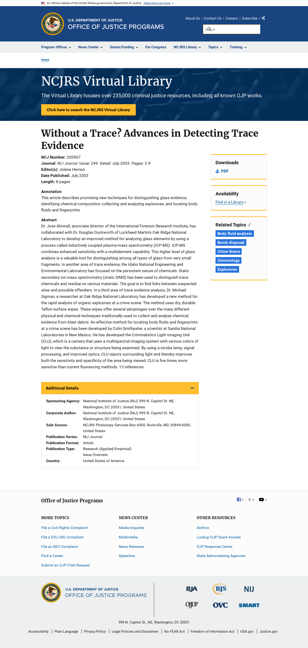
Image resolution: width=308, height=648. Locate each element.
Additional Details (62, 388)
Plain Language (66, 631)
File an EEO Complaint (59, 546)
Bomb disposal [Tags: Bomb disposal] (231, 242)
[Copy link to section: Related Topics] (248, 224)
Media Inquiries (131, 527)
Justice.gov (269, 631)
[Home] (116, 24)
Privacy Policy (95, 631)
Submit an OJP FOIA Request (65, 565)
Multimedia (128, 537)
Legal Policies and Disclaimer (135, 631)
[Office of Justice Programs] (52, 23)
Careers (232, 18)
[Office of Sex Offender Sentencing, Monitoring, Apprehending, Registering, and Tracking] (249, 604)
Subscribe (249, 18)
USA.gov (247, 631)
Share (265, 19)
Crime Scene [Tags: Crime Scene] (228, 251)
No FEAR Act (174, 631)
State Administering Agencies (221, 556)
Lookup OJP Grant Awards (219, 537)
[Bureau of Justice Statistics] (220, 592)
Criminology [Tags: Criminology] (228, 260)
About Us (192, 18)
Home (45, 60)
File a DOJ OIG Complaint (62, 537)
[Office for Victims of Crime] (220, 605)
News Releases (131, 546)
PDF (224, 171)
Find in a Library (231, 202)
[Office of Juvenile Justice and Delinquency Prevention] (192, 606)
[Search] (231, 29)
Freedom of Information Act (212, 631)
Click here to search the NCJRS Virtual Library (88, 109)
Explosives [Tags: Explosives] (227, 269)
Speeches (127, 556)
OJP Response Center (214, 546)
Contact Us (213, 18)
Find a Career (52, 556)
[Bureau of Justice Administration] (191, 587)
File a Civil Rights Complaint (64, 527)
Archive (203, 527)
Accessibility (38, 631)
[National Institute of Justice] (249, 587)
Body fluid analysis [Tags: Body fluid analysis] (234, 233)
